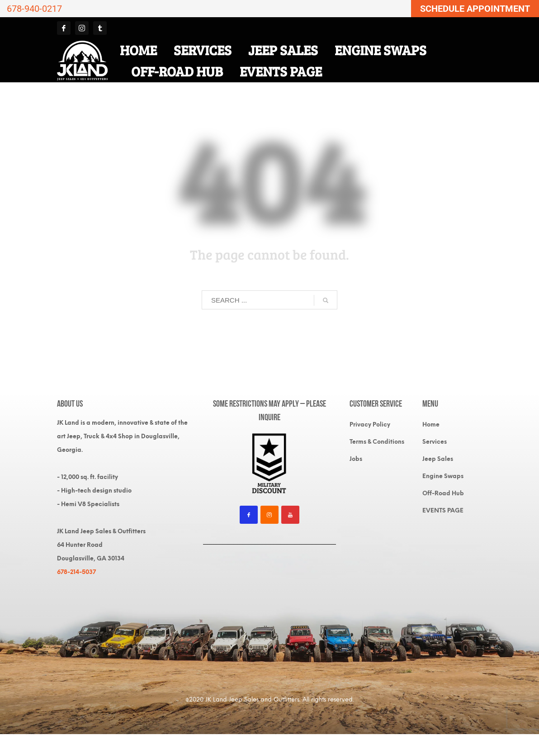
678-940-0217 (34, 8)
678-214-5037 (76, 572)
